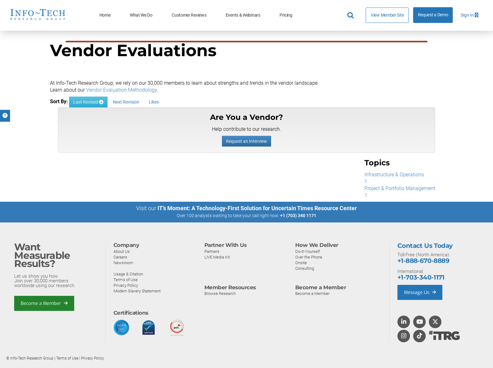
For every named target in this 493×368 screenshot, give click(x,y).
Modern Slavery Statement (137, 290)
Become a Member (44, 303)
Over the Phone (308, 256)
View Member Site (387, 15)
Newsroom (123, 262)
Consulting (304, 268)
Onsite (301, 262)
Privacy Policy (126, 285)
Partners (211, 251)
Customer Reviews (189, 15)
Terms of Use (126, 279)
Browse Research (220, 293)
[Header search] (351, 15)
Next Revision (126, 101)
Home (105, 15)
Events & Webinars (243, 15)
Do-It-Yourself (307, 251)
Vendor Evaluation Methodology (121, 90)
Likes (154, 101)
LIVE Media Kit (217, 256)
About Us (122, 251)
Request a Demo (433, 15)
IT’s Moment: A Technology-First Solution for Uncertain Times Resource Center (257, 208)
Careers (120, 256)
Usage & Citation (128, 273)
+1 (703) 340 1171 (298, 215)
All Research (63, 62)
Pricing (286, 15)
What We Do (141, 15)
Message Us (420, 292)
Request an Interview (246, 141)
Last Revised (88, 101)
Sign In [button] (469, 15)
